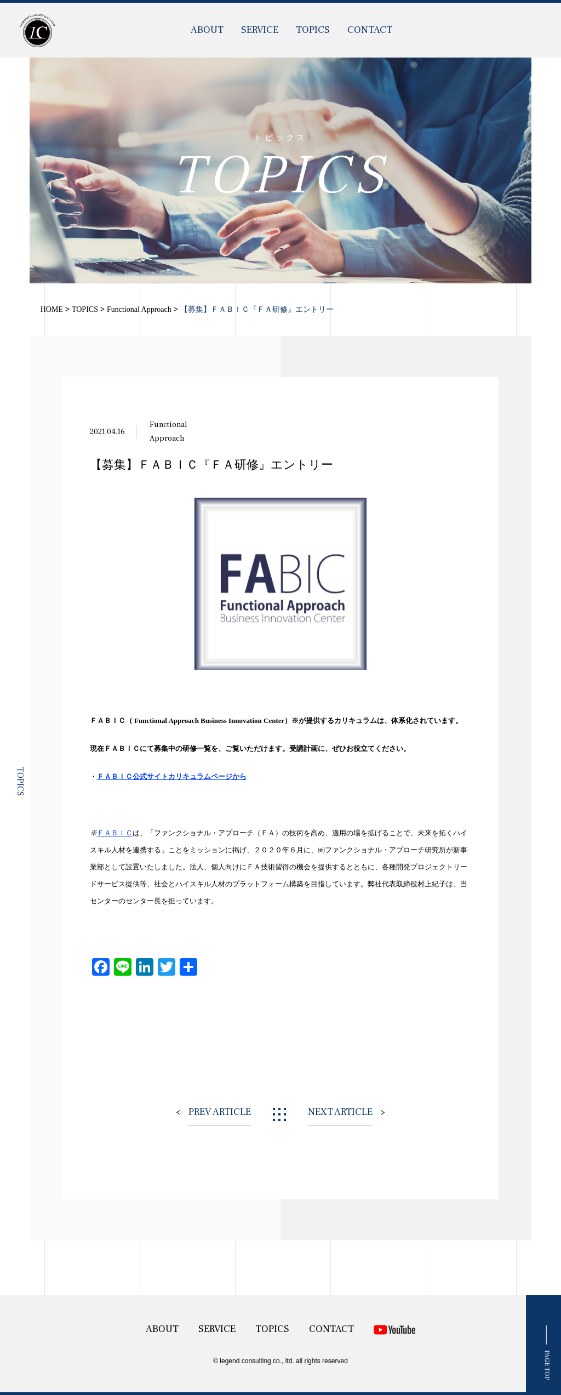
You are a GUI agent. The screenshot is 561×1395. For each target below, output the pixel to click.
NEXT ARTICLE (340, 1112)
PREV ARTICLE (219, 1112)
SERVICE (259, 30)
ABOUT (207, 30)
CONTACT (369, 30)
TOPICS (313, 30)
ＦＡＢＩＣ (115, 833)
